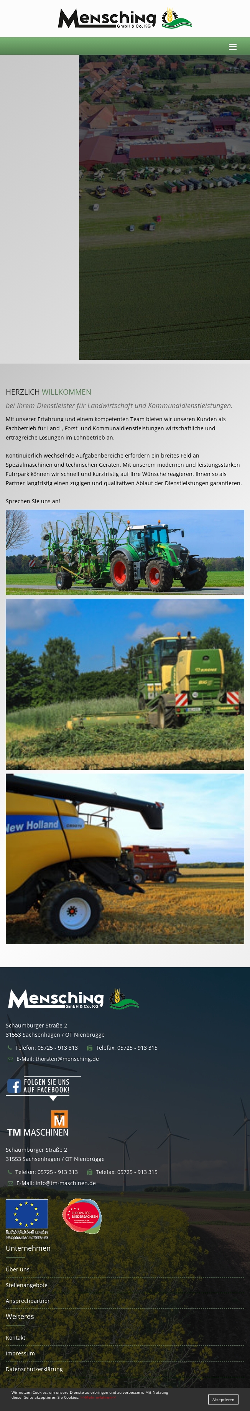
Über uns (18, 1269)
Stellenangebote (27, 1285)
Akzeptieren (223, 1399)
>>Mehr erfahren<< (98, 1397)
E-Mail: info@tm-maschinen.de (56, 1183)
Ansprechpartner (28, 1300)
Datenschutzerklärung (34, 1369)
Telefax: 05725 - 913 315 (127, 1047)
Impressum (20, 1353)
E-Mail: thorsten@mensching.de (57, 1058)
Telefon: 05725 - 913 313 (46, 1047)
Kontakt (15, 1337)
